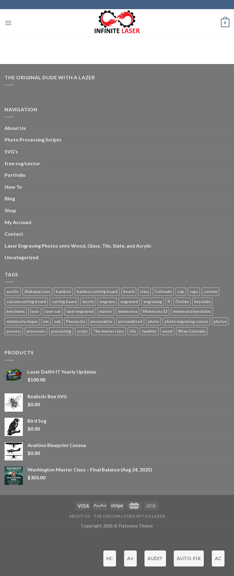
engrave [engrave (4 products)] (107, 301)
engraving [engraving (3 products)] (153, 301)
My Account (18, 222)
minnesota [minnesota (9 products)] (127, 311)
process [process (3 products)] (13, 331)
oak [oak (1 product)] (57, 321)
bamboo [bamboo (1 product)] (63, 291)
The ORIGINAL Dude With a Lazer (129, 516)
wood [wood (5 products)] (167, 331)
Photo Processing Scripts (33, 139)
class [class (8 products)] (144, 291)
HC (109, 558)
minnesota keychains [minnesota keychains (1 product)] (192, 311)
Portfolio (15, 175)
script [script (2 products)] (82, 331)
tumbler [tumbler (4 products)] (149, 331)
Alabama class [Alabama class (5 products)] (37, 291)
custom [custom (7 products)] (210, 291)
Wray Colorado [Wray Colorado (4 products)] (192, 331)
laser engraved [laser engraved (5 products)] (80, 311)
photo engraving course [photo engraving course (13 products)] (186, 321)
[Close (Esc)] (6, 540)
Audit (155, 558)
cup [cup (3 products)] (180, 291)
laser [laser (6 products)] (34, 311)
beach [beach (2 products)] (128, 291)
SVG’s (11, 151)
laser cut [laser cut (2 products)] (53, 311)
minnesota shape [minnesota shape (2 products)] (21, 321)
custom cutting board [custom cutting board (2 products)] (26, 301)
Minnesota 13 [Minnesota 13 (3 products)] (155, 311)
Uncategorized (21, 257)
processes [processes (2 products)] (36, 331)
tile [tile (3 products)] (132, 331)
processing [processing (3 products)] (61, 331)
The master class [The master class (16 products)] (108, 331)
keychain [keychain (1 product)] (202, 301)
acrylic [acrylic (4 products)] (12, 291)
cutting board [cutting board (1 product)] (64, 301)
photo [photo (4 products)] (153, 321)
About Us (15, 128)
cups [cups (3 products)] (194, 291)
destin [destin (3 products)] (88, 301)
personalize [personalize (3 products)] (101, 321)
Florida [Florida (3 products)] (182, 301)
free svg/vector (22, 163)
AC (218, 558)
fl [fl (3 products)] (169, 301)
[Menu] (8, 22)
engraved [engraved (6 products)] (129, 301)
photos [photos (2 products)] (220, 321)
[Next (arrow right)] (24, 565)
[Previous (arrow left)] (6, 565)
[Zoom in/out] (24, 540)
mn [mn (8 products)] (45, 321)
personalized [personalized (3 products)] (130, 321)
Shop (10, 210)
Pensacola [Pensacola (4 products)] (75, 321)
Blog (10, 198)
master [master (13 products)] (105, 311)
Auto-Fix (189, 558)
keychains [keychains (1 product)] (15, 311)
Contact (14, 234)
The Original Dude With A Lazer (50, 77)
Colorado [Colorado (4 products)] (163, 291)
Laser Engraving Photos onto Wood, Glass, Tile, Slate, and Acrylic (78, 246)
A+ (130, 558)
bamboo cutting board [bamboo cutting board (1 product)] (97, 291)
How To (13, 187)
